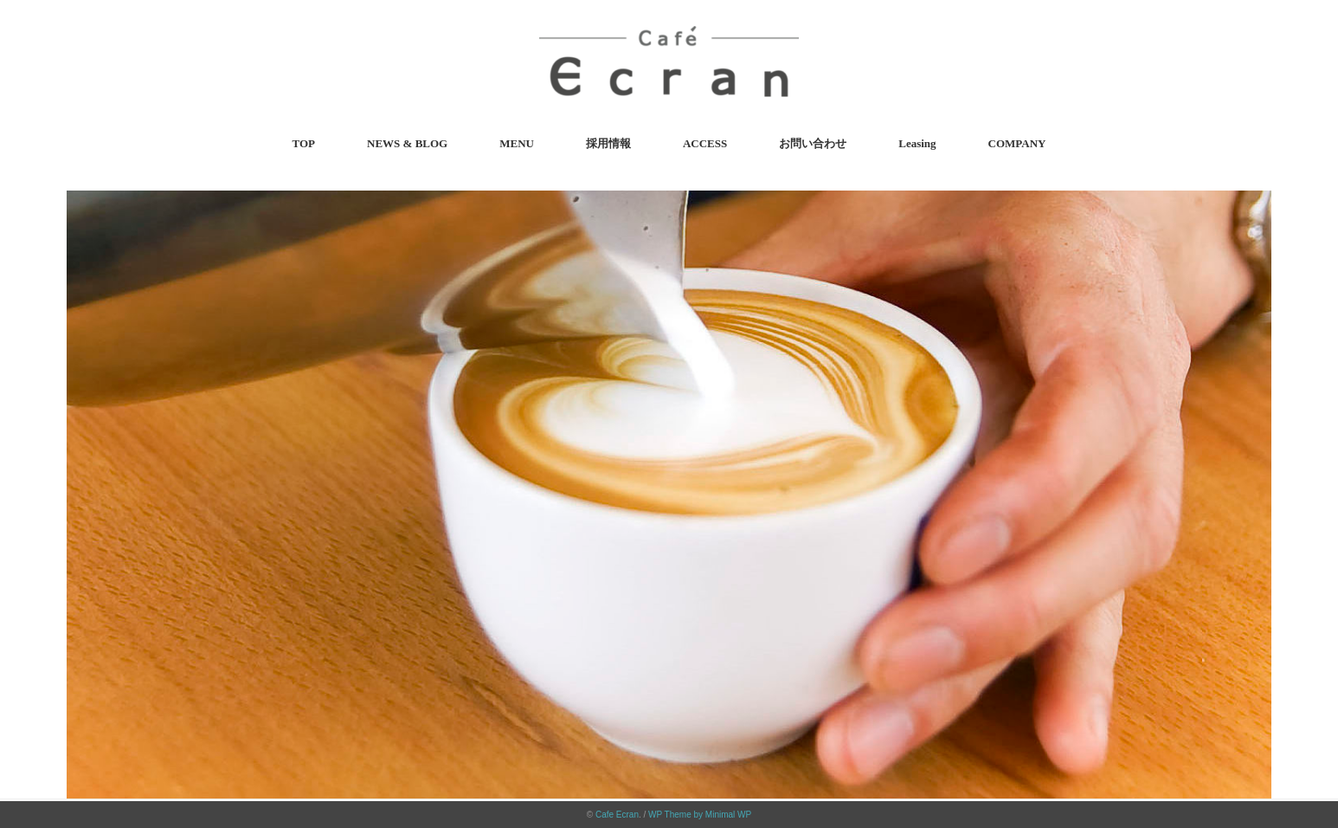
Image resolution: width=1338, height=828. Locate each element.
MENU (516, 143)
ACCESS (705, 143)
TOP (304, 143)
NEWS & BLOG (407, 143)
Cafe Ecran (617, 814)
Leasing (917, 143)
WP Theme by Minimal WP (699, 814)
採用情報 (608, 143)
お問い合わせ (812, 143)
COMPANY (1017, 143)
